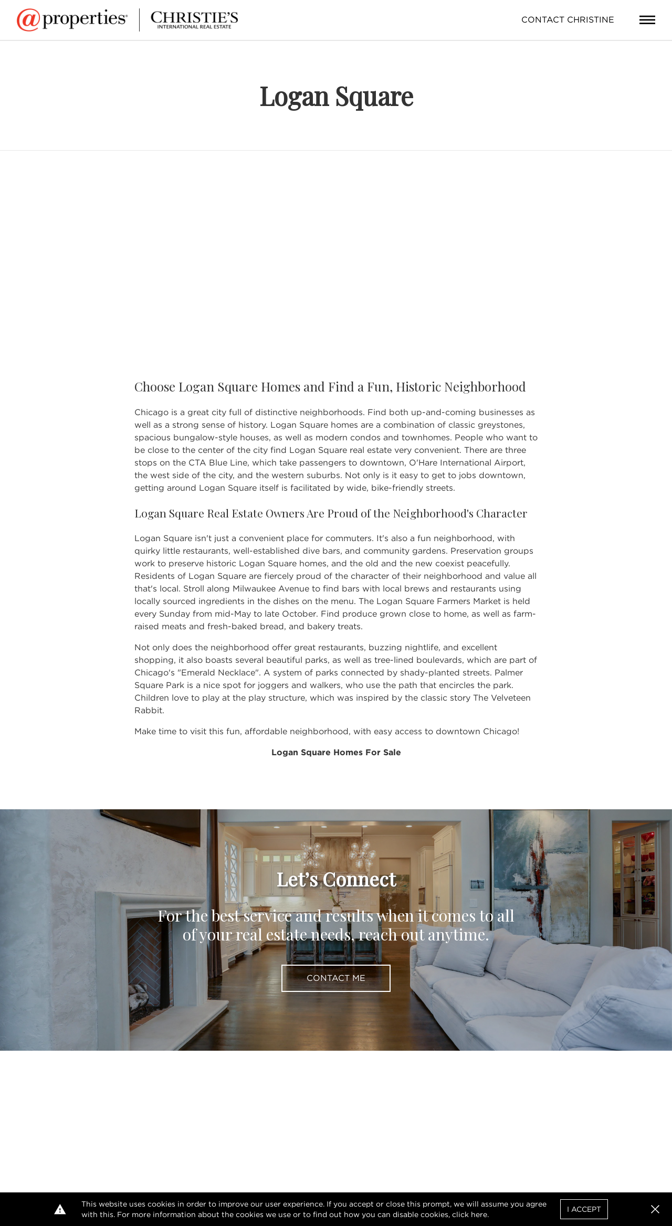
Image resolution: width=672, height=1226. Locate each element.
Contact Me (336, 978)
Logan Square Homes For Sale (336, 752)
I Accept (584, 1209)
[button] (655, 1209)
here (479, 1214)
